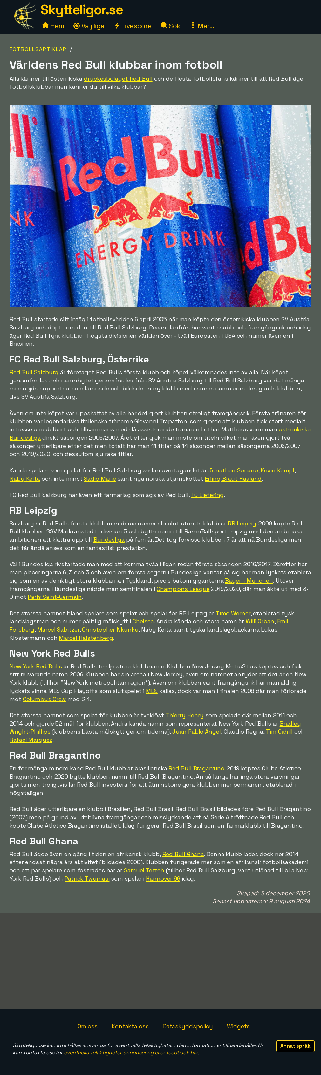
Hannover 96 (163, 878)
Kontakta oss (130, 1026)
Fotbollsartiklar (38, 49)
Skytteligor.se (82, 9)
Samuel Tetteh (144, 870)
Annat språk (295, 1046)
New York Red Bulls (36, 666)
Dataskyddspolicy (188, 1026)
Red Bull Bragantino (196, 768)
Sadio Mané (100, 478)
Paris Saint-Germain (54, 596)
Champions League (183, 588)
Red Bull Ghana (183, 854)
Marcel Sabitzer (58, 629)
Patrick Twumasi (87, 878)
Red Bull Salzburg (34, 372)
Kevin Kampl (277, 470)
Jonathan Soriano (233, 470)
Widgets (238, 1026)
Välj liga (89, 26)
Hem (53, 26)
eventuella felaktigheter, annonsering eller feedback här (131, 1052)
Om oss (88, 1026)
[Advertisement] (160, 960)
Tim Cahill (279, 731)
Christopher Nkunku (110, 629)
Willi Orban (260, 621)
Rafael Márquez (31, 739)
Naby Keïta (25, 478)
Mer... (202, 26)
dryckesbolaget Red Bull (118, 78)
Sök (171, 26)
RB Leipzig (242, 523)
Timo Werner (233, 613)
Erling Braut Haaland (233, 478)
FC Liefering (207, 494)
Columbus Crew (44, 699)
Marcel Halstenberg (86, 637)
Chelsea (143, 621)
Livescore (133, 26)
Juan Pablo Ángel (196, 731)
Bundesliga (109, 539)
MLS (152, 690)
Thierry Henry (185, 715)
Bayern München (249, 580)
